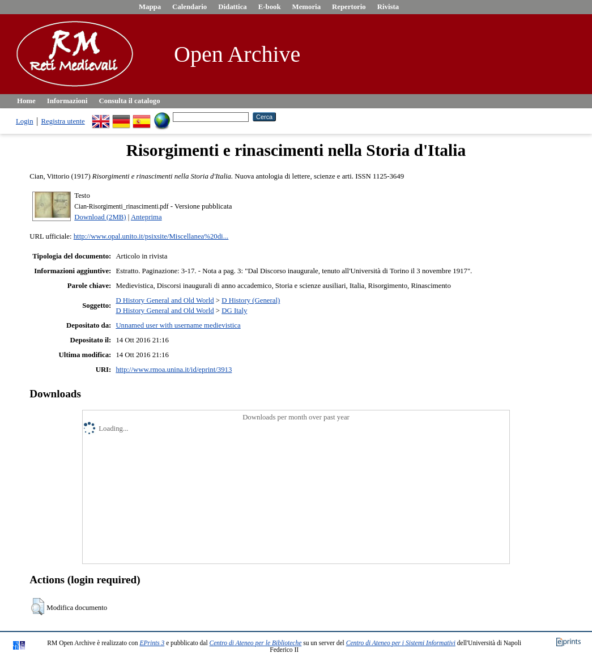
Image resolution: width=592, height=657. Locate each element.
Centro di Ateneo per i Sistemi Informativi (400, 642)
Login (24, 121)
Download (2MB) (100, 217)
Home (26, 101)
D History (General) (251, 300)
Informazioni (67, 101)
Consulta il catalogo (129, 101)
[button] (37, 606)
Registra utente (63, 121)
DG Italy (234, 311)
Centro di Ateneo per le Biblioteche (256, 642)
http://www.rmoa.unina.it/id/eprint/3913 (174, 370)
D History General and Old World (165, 300)
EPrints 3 (151, 642)
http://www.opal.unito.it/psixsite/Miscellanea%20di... (151, 236)
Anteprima (146, 217)
